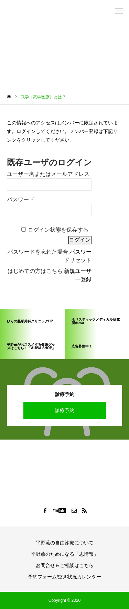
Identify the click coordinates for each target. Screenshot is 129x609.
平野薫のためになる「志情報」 (64, 554)
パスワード (20, 199)
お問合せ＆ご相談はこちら (65, 565)
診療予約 (64, 410)
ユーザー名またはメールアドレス (48, 174)
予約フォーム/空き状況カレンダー (64, 576)
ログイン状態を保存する (58, 230)
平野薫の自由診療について (65, 542)
